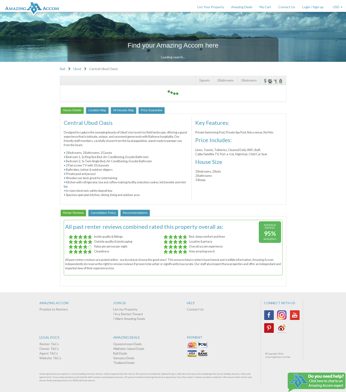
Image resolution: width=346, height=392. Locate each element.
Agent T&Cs (48, 353)
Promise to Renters (53, 309)
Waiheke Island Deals (128, 349)
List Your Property (210, 7)
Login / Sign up (312, 7)
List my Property (125, 309)
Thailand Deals (124, 363)
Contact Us (286, 7)
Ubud (77, 69)
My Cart (265, 7)
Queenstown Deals (127, 344)
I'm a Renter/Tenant (128, 314)
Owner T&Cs (49, 349)
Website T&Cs (50, 358)
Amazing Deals (241, 7)
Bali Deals (120, 353)
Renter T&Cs (49, 344)
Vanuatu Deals (124, 358)
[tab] (72, 110)
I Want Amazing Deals (129, 319)
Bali (62, 69)
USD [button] (337, 7)
